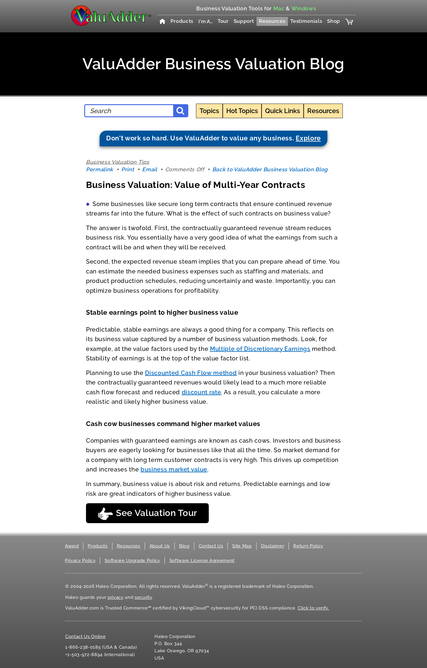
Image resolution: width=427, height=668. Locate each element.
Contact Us (211, 546)
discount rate (201, 392)
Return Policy (308, 546)
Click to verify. (313, 608)
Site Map (241, 546)
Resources (272, 21)
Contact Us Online (85, 636)
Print (127, 169)
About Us (159, 546)
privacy (116, 597)
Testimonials (306, 21)
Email (149, 169)
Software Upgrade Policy (132, 560)
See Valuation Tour (147, 513)
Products (182, 21)
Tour (223, 21)
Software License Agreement (202, 560)
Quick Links (282, 111)
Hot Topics (242, 111)
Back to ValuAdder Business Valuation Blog (270, 169)
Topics (209, 111)
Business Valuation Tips (117, 162)
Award (72, 546)
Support (244, 21)
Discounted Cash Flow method (191, 372)
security (143, 597)
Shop (333, 21)
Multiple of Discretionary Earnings (260, 348)
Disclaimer (272, 546)
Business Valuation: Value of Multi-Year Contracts (195, 185)
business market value (174, 469)
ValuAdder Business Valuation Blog (213, 64)
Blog (184, 546)
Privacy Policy (80, 560)
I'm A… (205, 21)
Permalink (99, 169)
